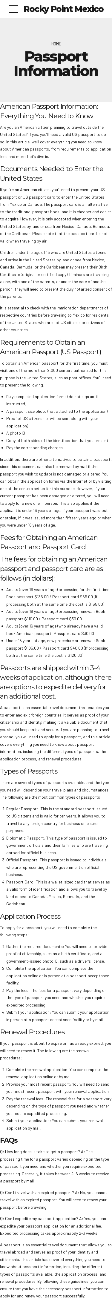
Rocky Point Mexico (64, 9)
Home (56, 43)
